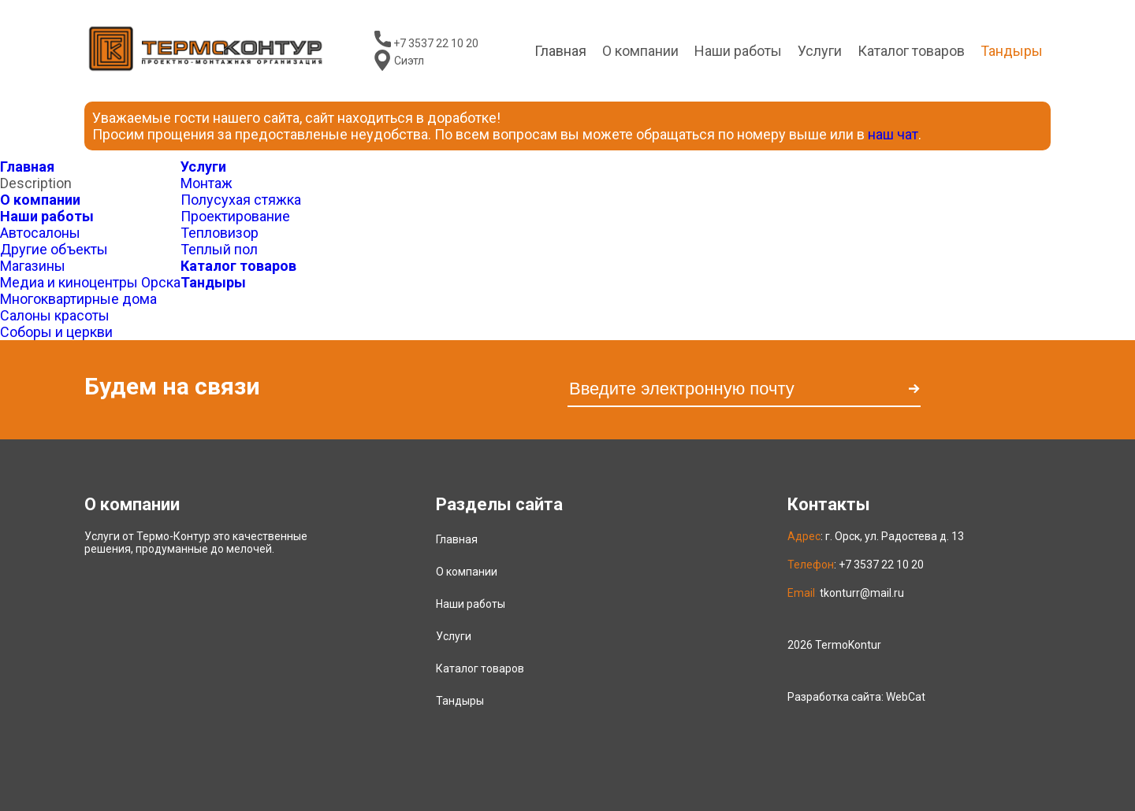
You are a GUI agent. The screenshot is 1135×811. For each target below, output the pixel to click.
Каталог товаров (238, 265)
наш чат (893, 134)
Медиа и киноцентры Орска (90, 282)
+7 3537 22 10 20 (435, 43)
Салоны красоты (55, 315)
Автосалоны (40, 232)
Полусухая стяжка (240, 199)
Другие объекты (54, 249)
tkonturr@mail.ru (862, 593)
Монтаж (206, 183)
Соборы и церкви (56, 332)
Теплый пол (219, 249)
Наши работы (738, 51)
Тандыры (213, 282)
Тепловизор (219, 232)
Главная (27, 166)
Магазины (32, 265)
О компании (40, 199)
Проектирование (235, 216)
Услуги (820, 51)
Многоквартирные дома (78, 299)
